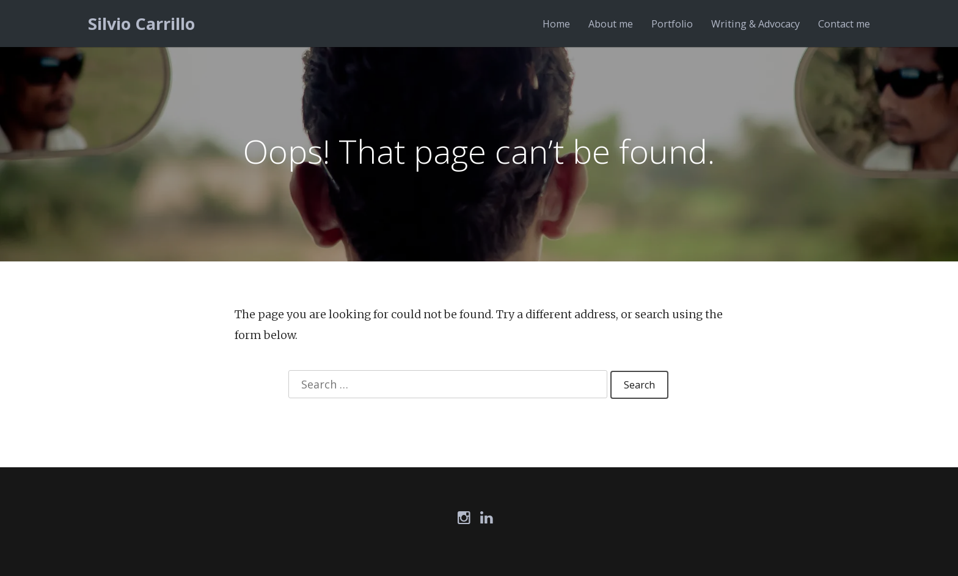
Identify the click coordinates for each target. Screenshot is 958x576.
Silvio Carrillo (141, 23)
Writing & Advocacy (755, 24)
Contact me (844, 24)
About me (610, 24)
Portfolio (672, 24)
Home (556, 24)
